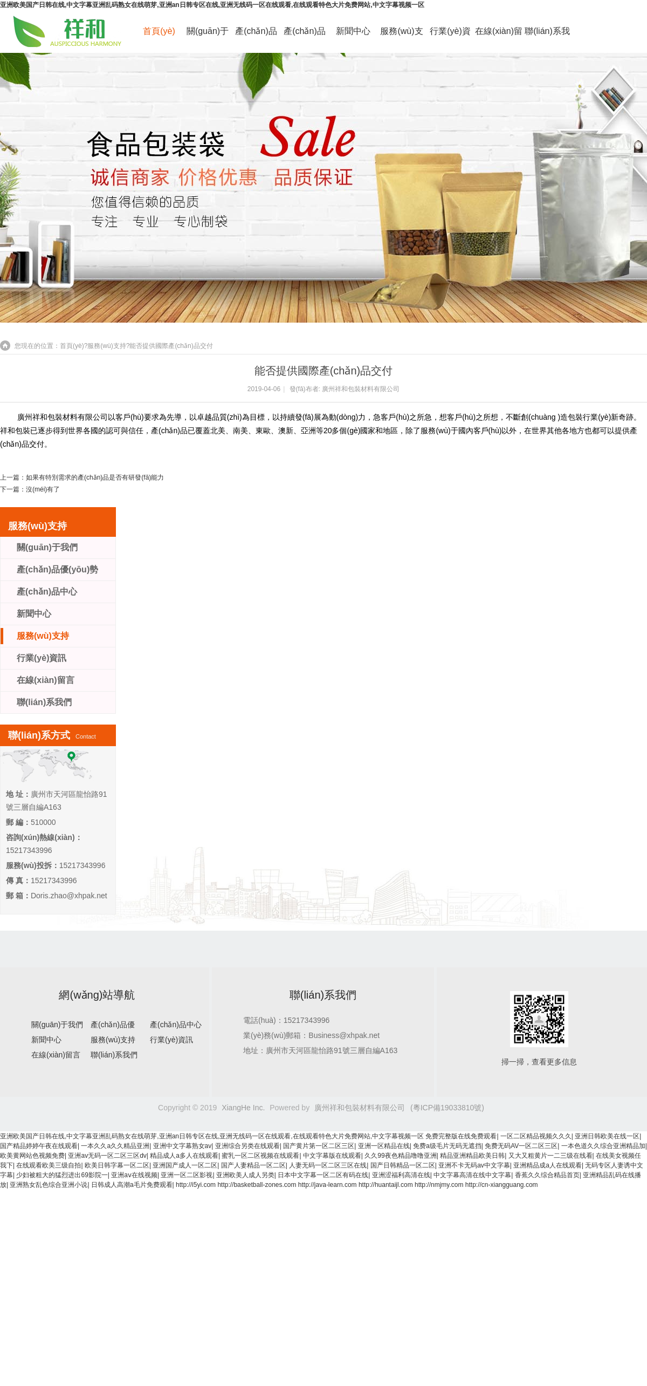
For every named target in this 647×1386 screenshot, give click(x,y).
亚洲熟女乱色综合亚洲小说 (48, 1185)
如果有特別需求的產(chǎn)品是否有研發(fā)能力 (95, 477)
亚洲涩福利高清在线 (401, 1175)
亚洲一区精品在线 (384, 1146)
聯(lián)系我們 (547, 36)
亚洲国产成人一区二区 (185, 1165)
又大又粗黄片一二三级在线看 (550, 1155)
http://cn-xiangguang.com (501, 1185)
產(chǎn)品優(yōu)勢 (256, 36)
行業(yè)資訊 (450, 36)
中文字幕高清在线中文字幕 (472, 1175)
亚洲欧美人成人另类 (245, 1175)
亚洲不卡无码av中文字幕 (474, 1165)
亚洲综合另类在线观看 (247, 1146)
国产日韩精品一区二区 (402, 1165)
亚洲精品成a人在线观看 (547, 1165)
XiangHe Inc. (243, 1107)
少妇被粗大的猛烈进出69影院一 (61, 1175)
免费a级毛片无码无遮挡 (447, 1146)
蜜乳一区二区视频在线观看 (260, 1155)
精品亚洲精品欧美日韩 (472, 1155)
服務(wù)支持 (401, 36)
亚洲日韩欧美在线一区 (607, 1136)
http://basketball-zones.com (256, 1185)
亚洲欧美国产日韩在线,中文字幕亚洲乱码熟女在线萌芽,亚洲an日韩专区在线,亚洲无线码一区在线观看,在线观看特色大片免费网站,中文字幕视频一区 (212, 5)
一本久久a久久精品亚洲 (115, 1146)
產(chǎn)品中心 (304, 36)
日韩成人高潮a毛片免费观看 (132, 1185)
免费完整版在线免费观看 (461, 1136)
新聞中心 (353, 31)
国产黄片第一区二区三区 (318, 1146)
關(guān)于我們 (208, 36)
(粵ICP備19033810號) (447, 1107)
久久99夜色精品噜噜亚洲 (400, 1155)
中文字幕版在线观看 (332, 1155)
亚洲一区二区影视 (186, 1175)
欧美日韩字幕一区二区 (117, 1165)
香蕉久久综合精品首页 (547, 1175)
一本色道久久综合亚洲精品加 (603, 1146)
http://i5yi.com (196, 1185)
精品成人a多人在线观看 (184, 1155)
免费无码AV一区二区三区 (521, 1146)
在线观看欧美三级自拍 (48, 1165)
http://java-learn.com (327, 1185)
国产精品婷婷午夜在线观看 (39, 1146)
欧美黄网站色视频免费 (32, 1155)
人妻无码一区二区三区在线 (328, 1165)
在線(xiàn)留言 (498, 36)
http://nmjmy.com (439, 1185)
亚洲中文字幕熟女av (182, 1146)
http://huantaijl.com (386, 1185)
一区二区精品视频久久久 (536, 1136)
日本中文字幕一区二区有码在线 (323, 1175)
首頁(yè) (159, 31)
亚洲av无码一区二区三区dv (107, 1155)
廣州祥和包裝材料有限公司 (361, 389)
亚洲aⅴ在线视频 (134, 1175)
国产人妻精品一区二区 (253, 1165)
